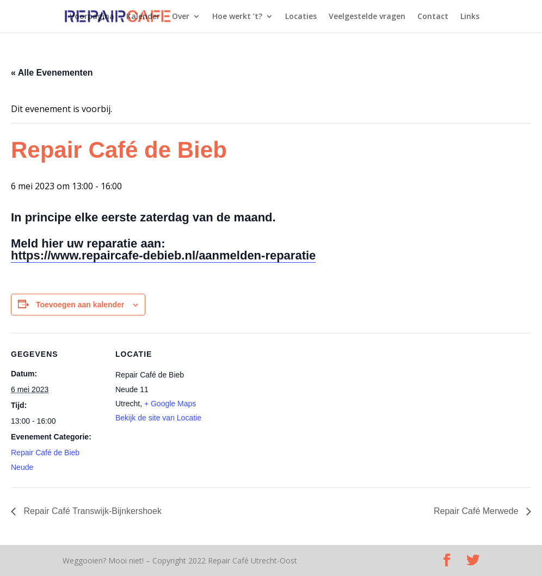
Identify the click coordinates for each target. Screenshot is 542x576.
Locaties (301, 17)
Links (469, 17)
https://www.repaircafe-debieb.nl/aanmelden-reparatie (163, 255)
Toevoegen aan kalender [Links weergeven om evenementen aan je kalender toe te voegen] (80, 304)
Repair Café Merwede (477, 511)
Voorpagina (92, 17)
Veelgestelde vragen (367, 17)
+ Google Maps (170, 403)
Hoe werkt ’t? (237, 17)
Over (180, 17)
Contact (432, 17)
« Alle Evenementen (52, 72)
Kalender (143, 17)
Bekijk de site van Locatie (158, 417)
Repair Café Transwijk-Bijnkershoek (91, 511)
